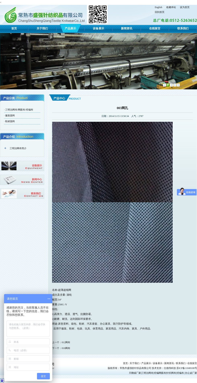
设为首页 (185, 7)
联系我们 (183, 28)
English (158, 7)
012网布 (66, 342)
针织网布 (171, 373)
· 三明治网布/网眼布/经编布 (18, 109)
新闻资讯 (126, 28)
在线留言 (154, 28)
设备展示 (98, 28)
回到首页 (159, 12)
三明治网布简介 (18, 148)
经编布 (180, 373)
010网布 (66, 348)
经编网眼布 (160, 373)
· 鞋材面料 (9, 121)
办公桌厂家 (191, 373)
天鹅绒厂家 (135, 373)
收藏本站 (171, 7)
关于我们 (42, 28)
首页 (14, 28)
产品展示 (70, 28)
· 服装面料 (9, 115)
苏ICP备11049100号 (186, 368)
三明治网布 (147, 373)
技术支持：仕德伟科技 (164, 368)
